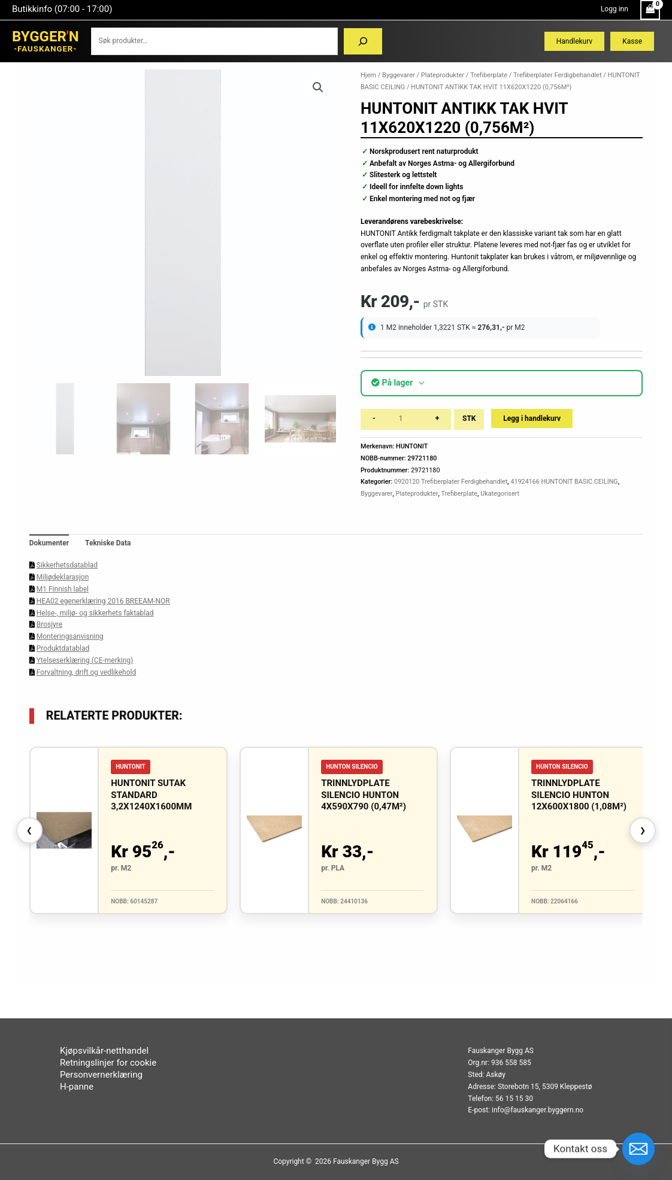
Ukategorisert (499, 494)
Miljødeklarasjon (63, 577)
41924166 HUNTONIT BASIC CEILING (563, 482)
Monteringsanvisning (70, 636)
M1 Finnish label (63, 589)
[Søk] (363, 41)
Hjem (368, 75)
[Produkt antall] (405, 419)
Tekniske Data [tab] (108, 543)
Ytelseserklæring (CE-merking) (85, 660)
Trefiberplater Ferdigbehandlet (557, 75)
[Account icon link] (614, 10)
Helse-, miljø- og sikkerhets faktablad (95, 613)
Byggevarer (398, 75)
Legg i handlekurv (532, 418)
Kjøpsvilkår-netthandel (104, 1050)
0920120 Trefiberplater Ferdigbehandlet (450, 482)
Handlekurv (574, 41)
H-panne (76, 1086)
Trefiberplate (488, 75)
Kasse (632, 41)
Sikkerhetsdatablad (67, 565)
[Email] (638, 1149)
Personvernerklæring (101, 1074)
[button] (318, 87)
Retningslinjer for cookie (108, 1062)
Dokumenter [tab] (49, 543)
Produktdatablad (63, 648)
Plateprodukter (442, 75)
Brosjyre (49, 624)
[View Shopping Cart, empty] (650, 10)
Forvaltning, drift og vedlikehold (86, 672)
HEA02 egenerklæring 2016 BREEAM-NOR (103, 601)
